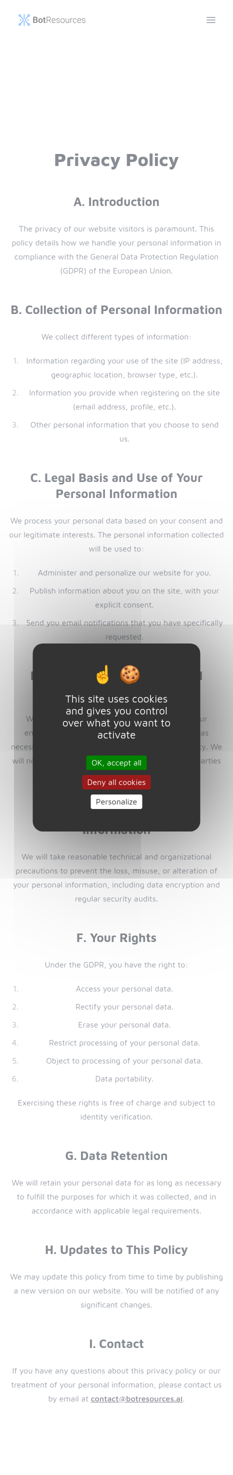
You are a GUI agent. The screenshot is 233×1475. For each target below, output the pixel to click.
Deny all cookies (117, 782)
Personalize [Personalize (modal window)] (117, 801)
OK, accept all (117, 762)
